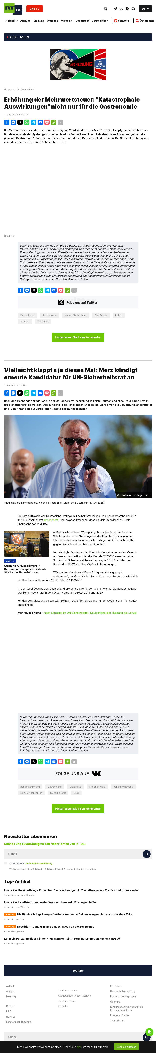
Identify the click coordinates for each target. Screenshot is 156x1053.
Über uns (115, 1001)
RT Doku (63, 1006)
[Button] (147, 854)
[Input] (78, 854)
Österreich (145, 20)
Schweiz (121, 20)
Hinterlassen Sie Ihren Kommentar (78, 337)
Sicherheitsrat (58, 792)
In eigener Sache (119, 1015)
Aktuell (11, 20)
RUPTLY (10, 1016)
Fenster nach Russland (18, 1021)
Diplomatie (75, 786)
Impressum (116, 986)
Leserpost (82, 20)
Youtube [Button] (78, 970)
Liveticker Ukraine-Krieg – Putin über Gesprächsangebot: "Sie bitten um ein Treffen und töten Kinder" (72, 890)
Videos (67, 20)
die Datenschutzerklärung (38, 863)
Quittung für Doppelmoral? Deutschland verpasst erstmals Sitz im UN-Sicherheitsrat (25, 569)
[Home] (13, 9)
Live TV (34, 8)
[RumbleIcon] (127, 8)
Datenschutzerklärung (122, 991)
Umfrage (52, 20)
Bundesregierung (30, 786)
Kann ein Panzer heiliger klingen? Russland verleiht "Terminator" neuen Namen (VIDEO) (62, 938)
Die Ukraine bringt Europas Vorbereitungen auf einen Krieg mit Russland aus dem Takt (74, 914)
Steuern (24, 321)
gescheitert (51, 520)
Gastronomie (49, 315)
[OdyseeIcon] (133, 8)
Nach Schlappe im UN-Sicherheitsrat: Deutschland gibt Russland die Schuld (90, 612)
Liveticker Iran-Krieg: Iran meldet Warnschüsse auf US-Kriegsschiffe (50, 902)
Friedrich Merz (97, 786)
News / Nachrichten (75, 315)
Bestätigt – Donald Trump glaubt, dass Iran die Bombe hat (55, 926)
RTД (8, 1011)
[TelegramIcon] (115, 8)
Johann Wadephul (123, 786)
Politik (118, 315)
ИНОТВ (10, 1006)
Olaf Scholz (101, 315)
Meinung (38, 20)
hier (79, 1047)
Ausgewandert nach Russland (74, 995)
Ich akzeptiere (30, 863)
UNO (76, 792)
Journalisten (100, 20)
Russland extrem (67, 1001)
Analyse (25, 20)
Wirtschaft (43, 321)
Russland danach (67, 990)
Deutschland (27, 315)
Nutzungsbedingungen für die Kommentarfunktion (127, 1008)
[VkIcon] (121, 8)
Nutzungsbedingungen (123, 996)
